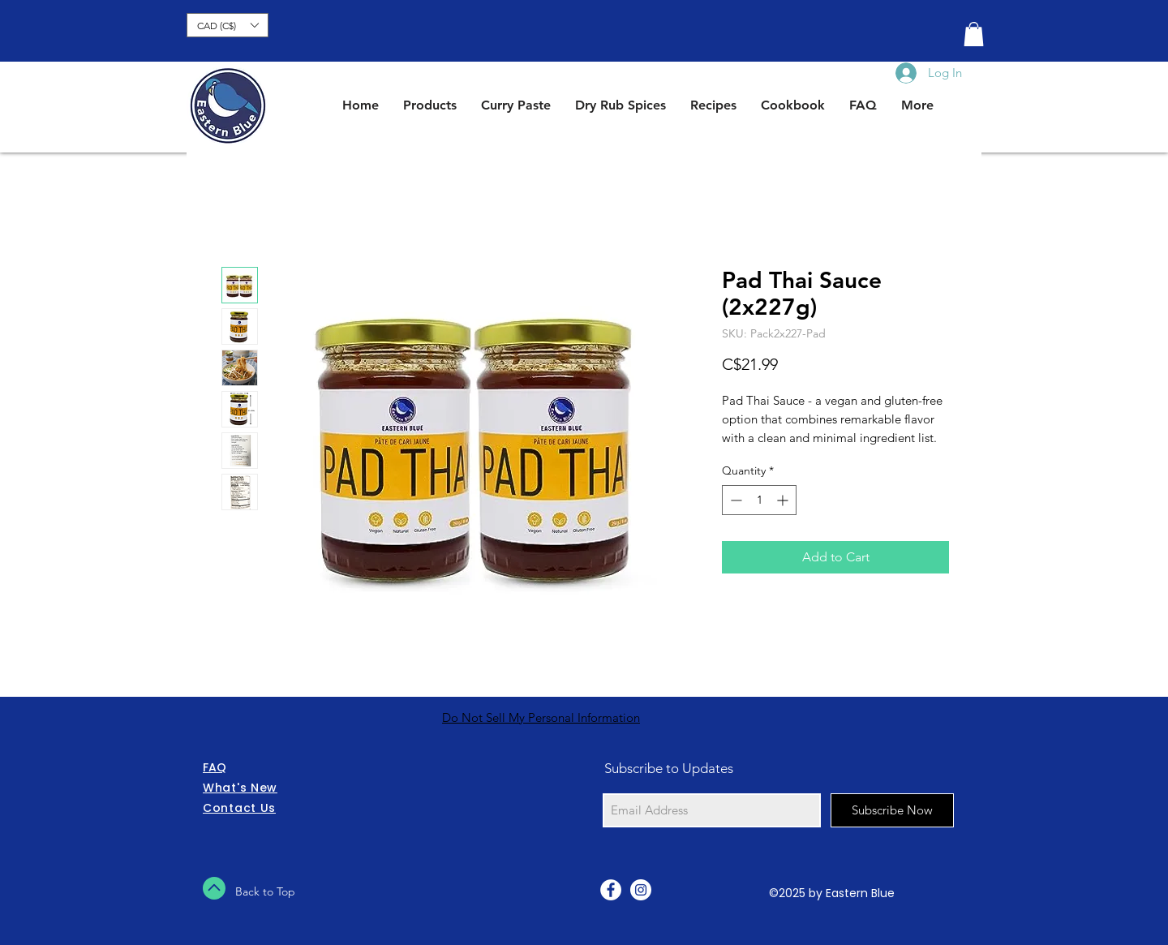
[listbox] (227, 25)
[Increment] (784, 500)
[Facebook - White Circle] (610, 889)
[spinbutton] (759, 500)
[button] (227, 25)
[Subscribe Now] (892, 810)
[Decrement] (734, 500)
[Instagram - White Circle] (640, 889)
